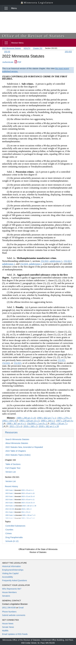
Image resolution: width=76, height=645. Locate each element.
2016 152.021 (9, 509)
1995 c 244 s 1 (48, 420)
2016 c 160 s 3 (26, 509)
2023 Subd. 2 (9, 499)
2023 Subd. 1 (9, 493)
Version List (10, 472)
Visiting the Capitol (10, 573)
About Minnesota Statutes (16, 443)
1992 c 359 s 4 (9, 420)
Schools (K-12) (12, 541)
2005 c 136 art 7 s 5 (28, 515)
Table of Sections (13, 464)
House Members (9, 592)
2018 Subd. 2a (10, 506)
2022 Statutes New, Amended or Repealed (24, 447)
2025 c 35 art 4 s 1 (27, 490)
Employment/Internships (12, 570)
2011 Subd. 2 (9, 512)
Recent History (11, 486)
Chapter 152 (37, 48)
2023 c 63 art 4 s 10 (28, 493)
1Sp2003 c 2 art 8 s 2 (37, 423)
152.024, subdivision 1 (31, 264)
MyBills (5, 630)
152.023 (17, 363)
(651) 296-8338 (9, 607)
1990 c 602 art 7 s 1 (46, 417)
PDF (18, 62)
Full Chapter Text (12, 468)
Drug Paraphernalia (14, 537)
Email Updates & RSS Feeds (15, 634)
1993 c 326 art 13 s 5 (29, 420)
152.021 (61, 360)
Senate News (8, 627)
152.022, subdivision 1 (51, 261)
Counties (9, 529)
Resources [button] (11, 432)
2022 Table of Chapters (15, 451)
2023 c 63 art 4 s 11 (28, 499)
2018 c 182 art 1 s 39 (29, 506)
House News (7, 623)
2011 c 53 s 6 (25, 512)
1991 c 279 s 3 (64, 417)
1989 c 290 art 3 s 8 (25, 417)
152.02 (7, 51)
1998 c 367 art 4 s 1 (16, 423)
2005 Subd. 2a (10, 515)
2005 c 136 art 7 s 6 (28, 518)
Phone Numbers (9, 612)
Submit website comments (13, 615)
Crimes (8, 533)
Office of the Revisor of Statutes (33, 36)
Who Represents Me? (11, 589)
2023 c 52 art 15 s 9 (28, 502)
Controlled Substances (15, 526)
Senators (6, 596)
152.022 (68, 51)
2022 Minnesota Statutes (11, 48)
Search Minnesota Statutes (17, 439)
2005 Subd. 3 (9, 518)
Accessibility (7, 577)
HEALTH (27, 48)
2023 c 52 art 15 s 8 (28, 496)
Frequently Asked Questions (14, 580)
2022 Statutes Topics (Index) (17, 455)
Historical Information (11, 566)
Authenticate (7, 62)
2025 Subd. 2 (9, 490)
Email (21, 607)
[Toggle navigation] (6, 8)
